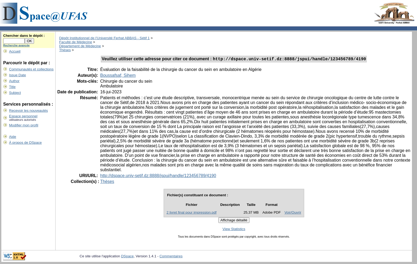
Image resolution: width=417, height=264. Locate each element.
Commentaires (171, 257)
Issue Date (17, 75)
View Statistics (234, 230)
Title (12, 87)
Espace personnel (23, 116)
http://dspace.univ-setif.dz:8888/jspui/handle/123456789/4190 (158, 176)
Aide (12, 137)
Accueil (14, 51)
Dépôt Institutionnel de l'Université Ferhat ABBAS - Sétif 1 (104, 38)
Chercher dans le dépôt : (24, 36)
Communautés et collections (31, 69)
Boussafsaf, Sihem (118, 76)
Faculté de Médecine (75, 42)
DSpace (127, 257)
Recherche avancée (16, 45)
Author (14, 81)
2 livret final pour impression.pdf (191, 213)
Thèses (65, 50)
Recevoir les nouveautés (28, 111)
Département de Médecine (80, 46)
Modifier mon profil (23, 125)
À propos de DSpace (25, 143)
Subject (15, 93)
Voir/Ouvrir (293, 213)
